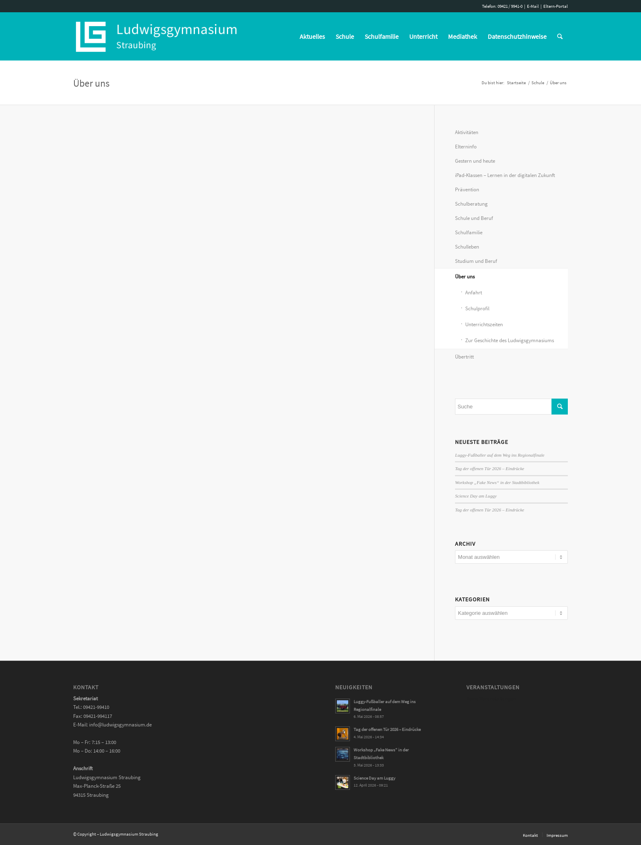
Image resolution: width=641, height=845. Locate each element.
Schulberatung (471, 203)
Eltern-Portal (555, 6)
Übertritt (464, 356)
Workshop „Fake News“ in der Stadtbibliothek (497, 482)
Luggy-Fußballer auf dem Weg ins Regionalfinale (499, 455)
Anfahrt (473, 292)
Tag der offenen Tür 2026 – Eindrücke (489, 468)
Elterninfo (466, 146)
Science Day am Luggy (476, 495)
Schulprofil (477, 308)
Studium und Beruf (476, 261)
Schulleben (467, 246)
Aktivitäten (466, 132)
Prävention (467, 189)
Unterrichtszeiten (484, 324)
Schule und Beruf (474, 218)
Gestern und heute (475, 160)
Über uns (91, 83)
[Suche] (560, 36)
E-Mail (533, 6)
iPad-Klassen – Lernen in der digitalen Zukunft (505, 175)
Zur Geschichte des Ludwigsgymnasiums (509, 340)
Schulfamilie (468, 232)
